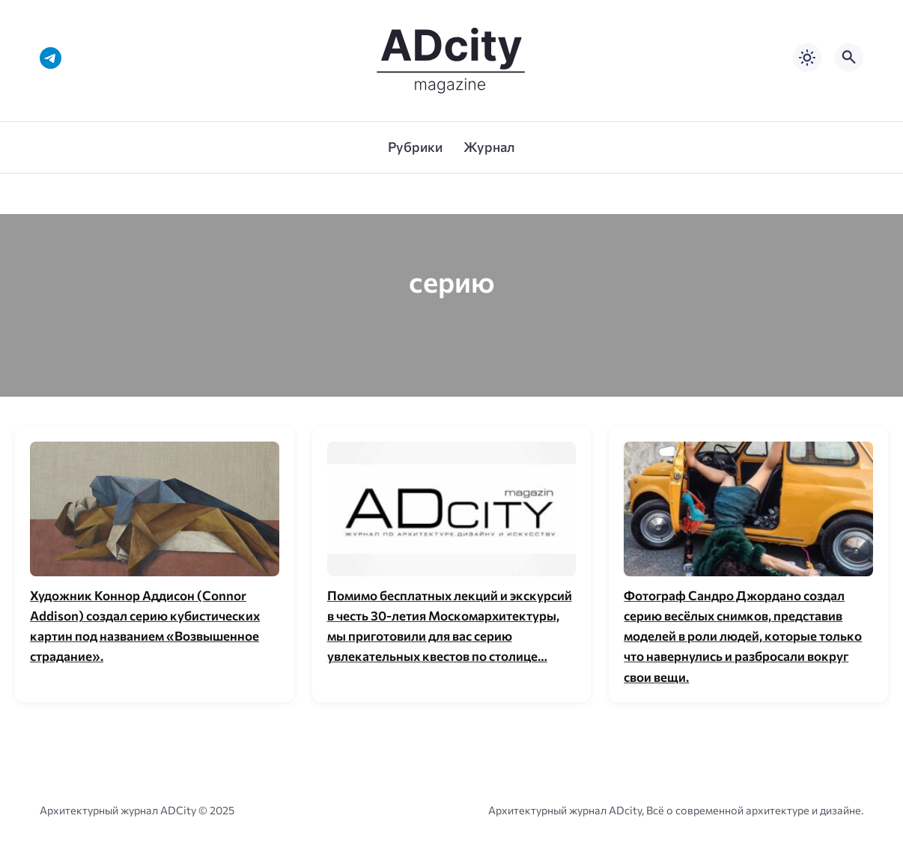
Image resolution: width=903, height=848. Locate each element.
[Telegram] (50, 58)
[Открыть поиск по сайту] (849, 57)
